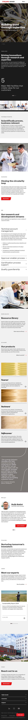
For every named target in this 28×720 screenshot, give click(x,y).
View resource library (19, 331)
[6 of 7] (16, 623)
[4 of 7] (14, 623)
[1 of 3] (13, 95)
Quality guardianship (10, 269)
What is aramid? (20, 355)
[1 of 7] (11, 623)
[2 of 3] (14, 95)
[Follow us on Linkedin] (9, 708)
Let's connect (20, 525)
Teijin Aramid (4, 695)
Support (3, 702)
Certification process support (11, 264)
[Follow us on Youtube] (19, 708)
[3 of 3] (15, 95)
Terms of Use (4, 715)
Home (3, 44)
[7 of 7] (17, 623)
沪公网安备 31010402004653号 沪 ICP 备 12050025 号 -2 (13, 717)
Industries (4, 698)
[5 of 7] (15, 623)
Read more (6, 198)
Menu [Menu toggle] (23, 1)
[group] (14, 22)
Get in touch (6, 683)
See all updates (20, 584)
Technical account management (9, 230)
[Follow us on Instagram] (14, 708)
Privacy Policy (12, 715)
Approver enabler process (13, 258)
